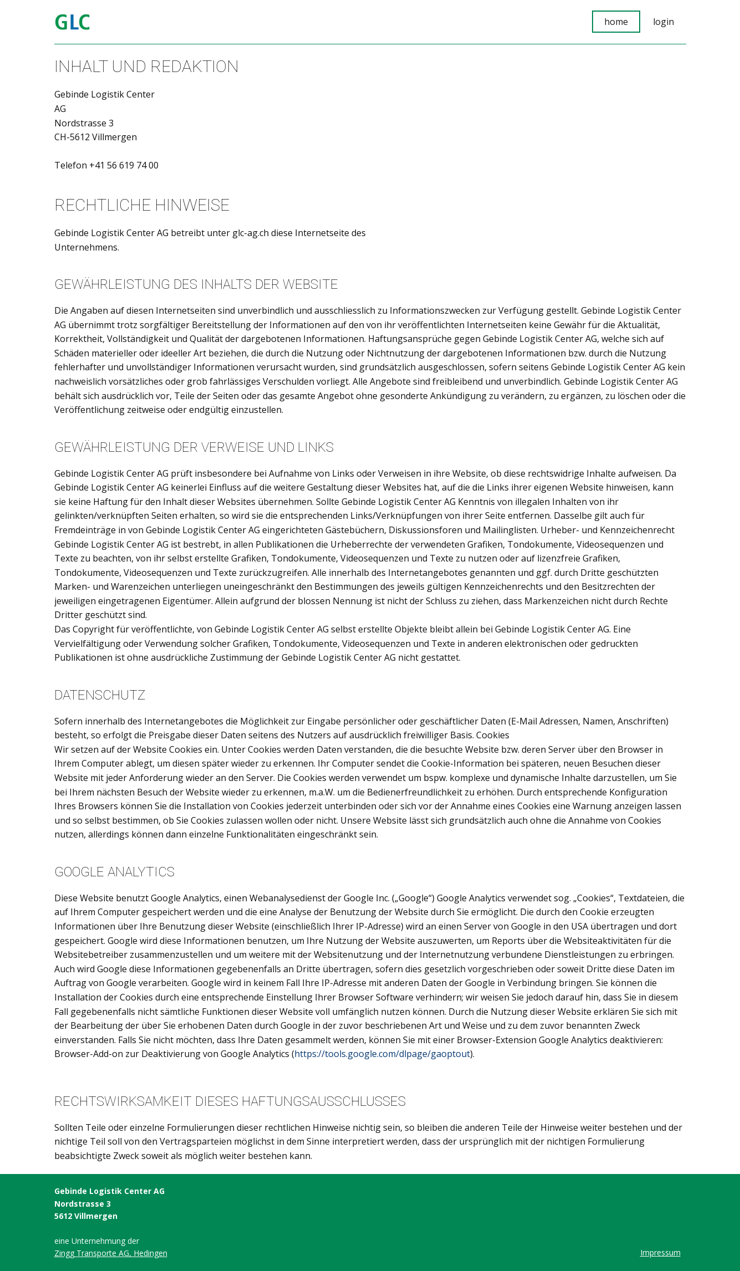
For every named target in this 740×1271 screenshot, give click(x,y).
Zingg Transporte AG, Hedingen (110, 1253)
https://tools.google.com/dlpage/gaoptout (382, 1054)
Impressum (660, 1252)
